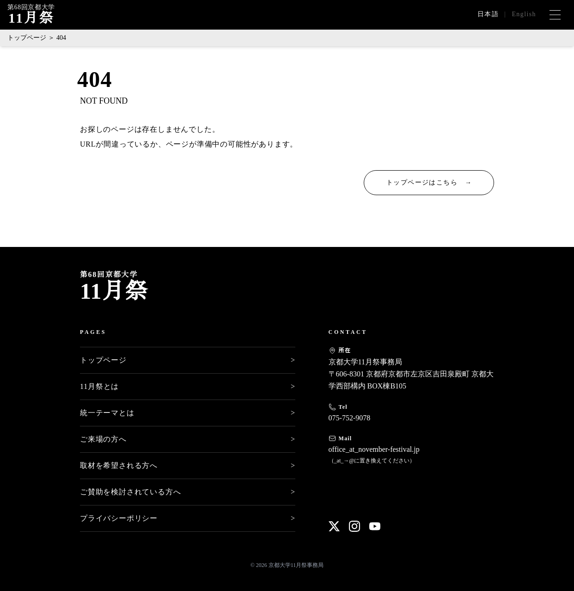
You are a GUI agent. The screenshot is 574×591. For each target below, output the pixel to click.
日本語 (488, 14)
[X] (334, 526)
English (524, 14)
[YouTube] (374, 526)
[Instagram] (354, 526)
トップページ (26, 37)
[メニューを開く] (555, 15)
